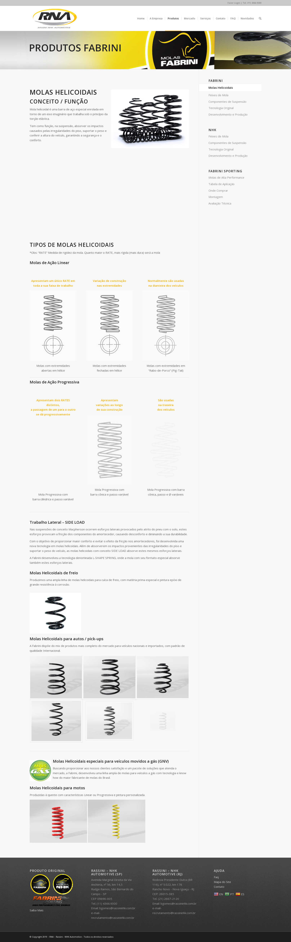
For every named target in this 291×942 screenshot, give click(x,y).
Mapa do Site (222, 882)
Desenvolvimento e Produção (228, 114)
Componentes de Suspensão (227, 101)
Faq (216, 877)
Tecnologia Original (221, 108)
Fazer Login (234, 2)
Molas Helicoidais (220, 87)
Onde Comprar (218, 190)
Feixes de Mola (218, 95)
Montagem (215, 197)
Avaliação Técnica (219, 203)
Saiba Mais (36, 910)
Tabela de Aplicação (221, 184)
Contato (219, 887)
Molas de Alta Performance (226, 177)
